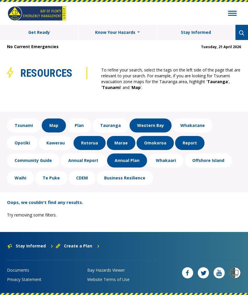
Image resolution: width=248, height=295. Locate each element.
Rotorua (89, 143)
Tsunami (24, 125)
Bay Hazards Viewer (106, 270)
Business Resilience (124, 178)
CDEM (82, 178)
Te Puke (51, 178)
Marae (121, 143)
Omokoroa (155, 143)
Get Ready (39, 32)
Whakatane (192, 125)
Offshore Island (208, 160)
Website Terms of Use (108, 279)
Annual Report (83, 160)
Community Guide (33, 160)
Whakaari (166, 160)
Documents (18, 270)
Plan (79, 125)
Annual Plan (127, 160)
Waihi (20, 178)
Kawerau (55, 143)
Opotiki (22, 143)
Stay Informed (196, 32)
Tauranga (110, 125)
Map (53, 125)
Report (190, 143)
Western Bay (150, 125)
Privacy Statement (24, 279)
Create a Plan (78, 246)
